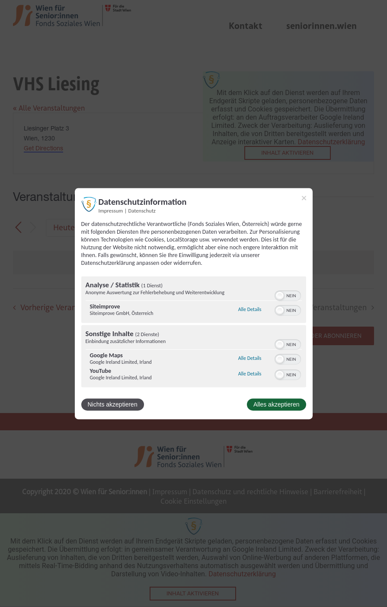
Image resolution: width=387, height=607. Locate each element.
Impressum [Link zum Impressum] (111, 210)
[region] (193, 332)
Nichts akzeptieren (113, 404)
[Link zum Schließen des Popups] (304, 198)
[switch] (288, 294)
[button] (280, 295)
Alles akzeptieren (276, 404)
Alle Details (250, 310)
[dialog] (194, 303)
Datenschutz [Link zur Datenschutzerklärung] (142, 210)
